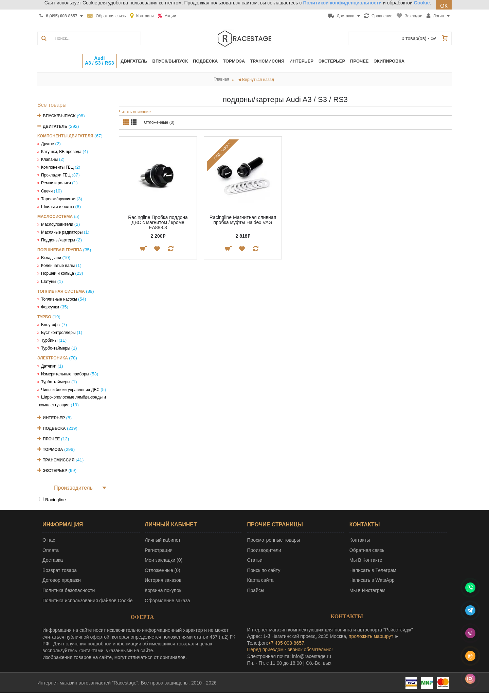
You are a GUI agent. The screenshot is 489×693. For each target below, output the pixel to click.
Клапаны (49, 159)
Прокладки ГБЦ (56, 175)
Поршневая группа (59, 250)
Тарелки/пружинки (58, 199)
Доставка (52, 560)
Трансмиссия (58, 460)
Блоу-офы (50, 324)
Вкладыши (51, 257)
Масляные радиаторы (62, 232)
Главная (221, 79)
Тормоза (53, 449)
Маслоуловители (57, 224)
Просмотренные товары (273, 540)
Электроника (52, 358)
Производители (264, 550)
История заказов (163, 580)
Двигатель (55, 126)
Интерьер (54, 418)
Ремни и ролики (56, 183)
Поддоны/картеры (58, 240)
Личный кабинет (162, 540)
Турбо (44, 317)
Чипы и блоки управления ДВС (70, 389)
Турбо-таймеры (55, 348)
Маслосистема (55, 216)
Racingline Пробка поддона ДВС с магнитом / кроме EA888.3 (158, 223)
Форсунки (50, 307)
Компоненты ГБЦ (57, 167)
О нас (48, 540)
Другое (47, 143)
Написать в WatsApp (372, 580)
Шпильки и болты (57, 206)
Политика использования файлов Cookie (87, 600)
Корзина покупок (163, 590)
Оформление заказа (167, 600)
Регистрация (159, 550)
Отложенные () (162, 570)
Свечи (47, 191)
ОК (444, 6)
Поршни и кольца (57, 273)
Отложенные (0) (159, 122)
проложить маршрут (371, 636)
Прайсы (256, 590)
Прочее (51, 439)
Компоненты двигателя (65, 136)
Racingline (55, 499)
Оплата (50, 550)
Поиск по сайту (263, 570)
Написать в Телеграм (372, 570)
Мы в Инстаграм (367, 590)
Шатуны (48, 281)
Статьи (254, 560)
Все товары (52, 105)
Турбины (49, 340)
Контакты (359, 540)
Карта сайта (260, 580)
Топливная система (61, 291)
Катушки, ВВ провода (61, 151)
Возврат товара (59, 570)
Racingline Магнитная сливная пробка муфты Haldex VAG (243, 220)
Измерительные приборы (65, 374)
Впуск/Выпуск (59, 116)
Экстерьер (55, 470)
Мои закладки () (163, 560)
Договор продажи (61, 580)
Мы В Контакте (365, 560)
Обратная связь (366, 550)
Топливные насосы (59, 299)
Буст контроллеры (58, 332)
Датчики (48, 366)
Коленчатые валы (58, 265)
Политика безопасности (68, 590)
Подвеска (54, 428)
